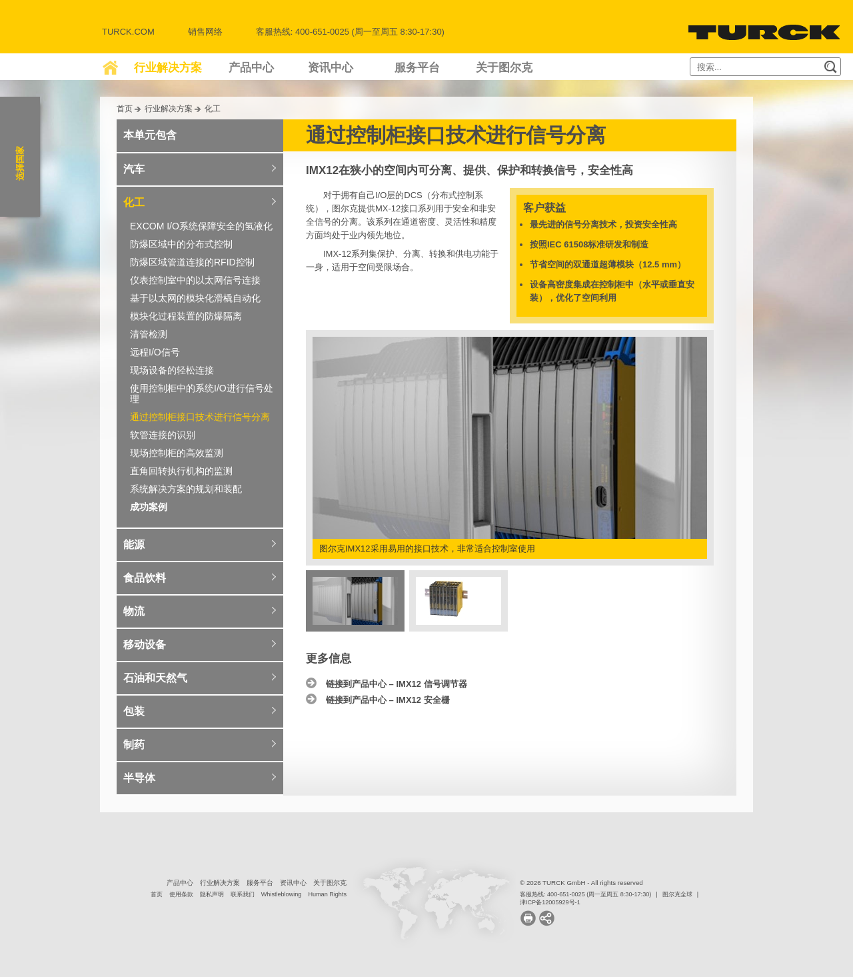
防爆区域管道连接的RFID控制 (192, 262)
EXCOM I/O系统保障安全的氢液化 (201, 226)
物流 (134, 611)
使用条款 (181, 894)
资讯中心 (330, 67)
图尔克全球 (677, 894)
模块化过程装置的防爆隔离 (186, 316)
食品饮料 (144, 578)
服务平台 (417, 67)
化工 (213, 108)
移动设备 (144, 644)
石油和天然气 (155, 678)
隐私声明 (212, 894)
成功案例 (148, 507)
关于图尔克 (504, 67)
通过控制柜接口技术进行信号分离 (200, 416)
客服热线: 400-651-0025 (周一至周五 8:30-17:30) (585, 894)
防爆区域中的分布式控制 (181, 244)
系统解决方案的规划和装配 (186, 488)
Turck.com (128, 32)
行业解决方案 (168, 67)
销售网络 (205, 32)
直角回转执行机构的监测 (181, 470)
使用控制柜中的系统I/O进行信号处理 (201, 393)
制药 (134, 744)
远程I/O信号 (155, 352)
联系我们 (243, 894)
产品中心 (251, 67)
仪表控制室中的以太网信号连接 (195, 280)
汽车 (134, 169)
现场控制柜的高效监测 (176, 452)
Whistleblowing (281, 894)
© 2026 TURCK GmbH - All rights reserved (581, 882)
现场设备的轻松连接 (172, 370)
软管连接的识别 (162, 434)
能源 (134, 544)
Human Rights (327, 894)
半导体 (139, 778)
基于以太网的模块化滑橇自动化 (195, 298)
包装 (134, 711)
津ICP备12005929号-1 (550, 902)
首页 (125, 108)
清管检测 (148, 334)
